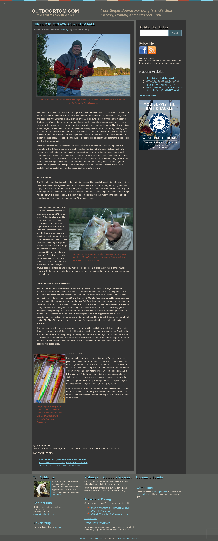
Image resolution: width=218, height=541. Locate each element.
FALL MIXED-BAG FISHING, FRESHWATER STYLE (63, 462)
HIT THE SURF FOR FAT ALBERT (161, 78)
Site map (83, 538)
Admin (92, 538)
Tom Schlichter (44, 477)
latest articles (143, 494)
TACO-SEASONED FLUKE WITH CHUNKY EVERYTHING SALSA (161, 83)
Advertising (42, 523)
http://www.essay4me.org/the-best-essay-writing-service (31, 3)
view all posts (90, 518)
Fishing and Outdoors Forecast (108, 477)
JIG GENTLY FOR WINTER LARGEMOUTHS (60, 466)
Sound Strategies (123, 538)
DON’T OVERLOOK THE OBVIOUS (162, 80)
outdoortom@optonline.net (45, 514)
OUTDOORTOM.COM (55, 10)
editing (99, 538)
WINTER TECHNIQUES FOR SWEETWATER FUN (62, 459)
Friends (135, 538)
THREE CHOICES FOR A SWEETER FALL (64, 24)
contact (58, 527)
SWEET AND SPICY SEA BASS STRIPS (164, 87)
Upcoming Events (149, 477)
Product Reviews (97, 523)
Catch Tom (145, 487)
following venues (159, 492)
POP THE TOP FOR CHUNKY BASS (163, 90)
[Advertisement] (158, 175)
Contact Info (42, 503)
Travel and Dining (97, 499)
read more (56, 494)
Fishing (64, 29)
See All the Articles (147, 95)
